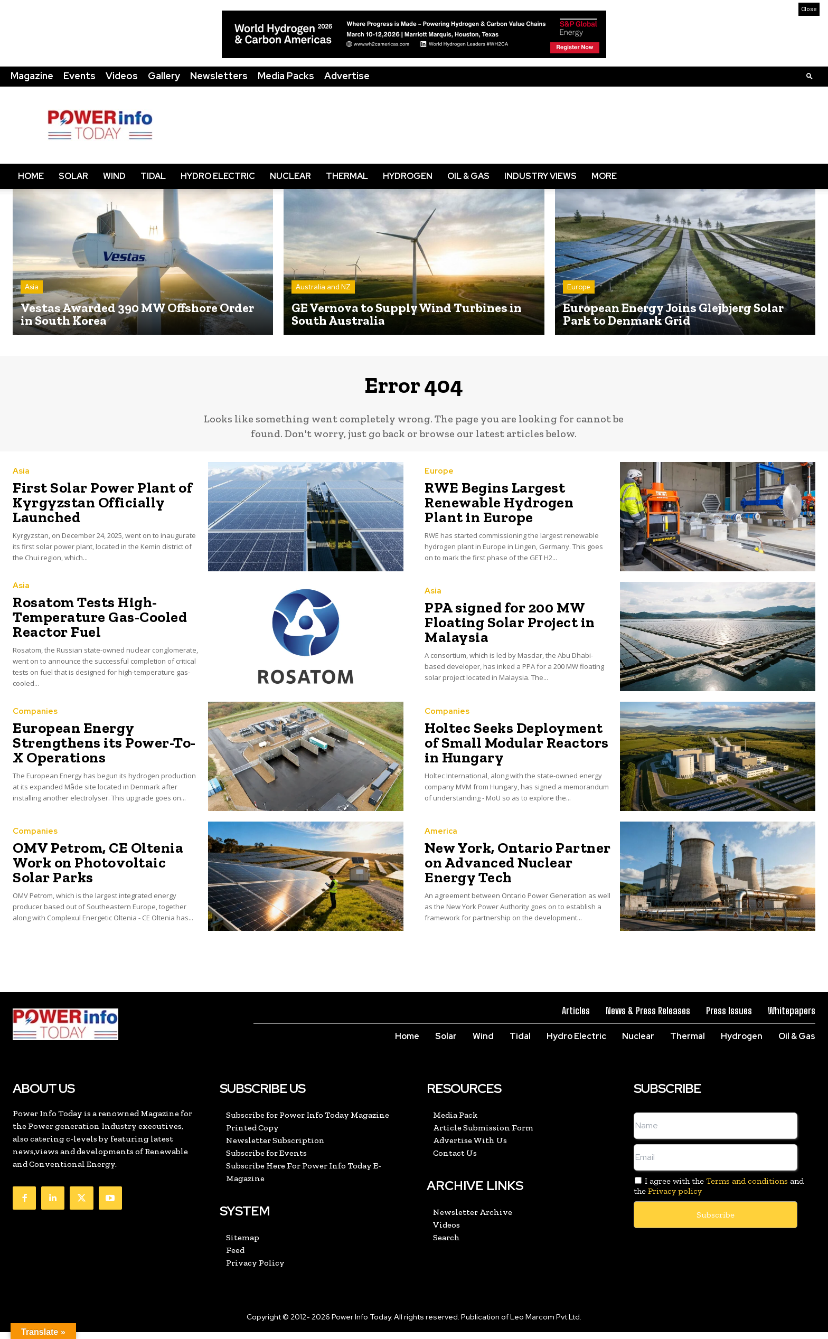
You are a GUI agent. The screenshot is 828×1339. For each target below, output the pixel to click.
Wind (114, 176)
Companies (35, 728)
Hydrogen (407, 176)
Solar (73, 176)
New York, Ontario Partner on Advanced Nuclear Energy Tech (514, 869)
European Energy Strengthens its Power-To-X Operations (105, 749)
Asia (32, 286)
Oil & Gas (468, 176)
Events (79, 76)
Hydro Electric (218, 176)
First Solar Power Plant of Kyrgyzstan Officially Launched (90, 509)
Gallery (164, 76)
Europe (578, 286)
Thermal (347, 176)
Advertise (347, 76)
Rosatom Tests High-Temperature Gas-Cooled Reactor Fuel (89, 624)
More (604, 176)
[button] (809, 76)
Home (31, 176)
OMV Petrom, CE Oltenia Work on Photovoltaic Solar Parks (105, 869)
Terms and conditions (747, 1188)
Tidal (153, 176)
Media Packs (286, 76)
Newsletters (219, 76)
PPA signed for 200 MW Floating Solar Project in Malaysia (499, 629)
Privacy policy (675, 1198)
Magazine (32, 76)
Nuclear (290, 176)
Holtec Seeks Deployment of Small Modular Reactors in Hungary (510, 749)
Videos (122, 76)
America (441, 841)
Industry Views (540, 176)
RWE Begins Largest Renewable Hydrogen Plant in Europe (516, 509)
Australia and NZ (323, 286)
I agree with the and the (719, 1193)
